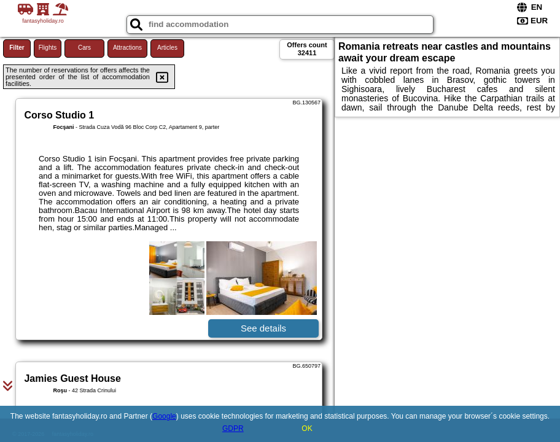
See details (263, 328)
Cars (84, 47)
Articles (167, 47)
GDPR (233, 428)
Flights (47, 47)
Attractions (127, 47)
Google (164, 416)
